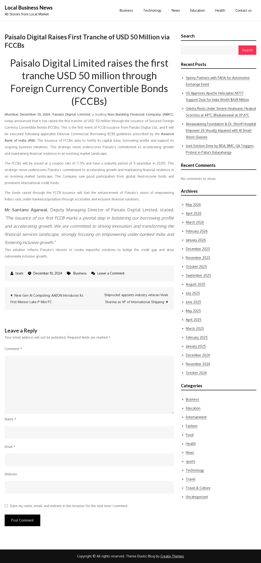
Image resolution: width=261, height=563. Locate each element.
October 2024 (196, 373)
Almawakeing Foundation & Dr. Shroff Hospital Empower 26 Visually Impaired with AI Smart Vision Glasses (221, 130)
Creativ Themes (172, 556)
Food (189, 435)
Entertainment (196, 417)
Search (188, 35)
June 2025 (193, 302)
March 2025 (195, 328)
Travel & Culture (198, 488)
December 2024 (198, 355)
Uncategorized (197, 497)
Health (220, 10)
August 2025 (195, 284)
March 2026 (195, 222)
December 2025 (198, 249)
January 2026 (196, 240)
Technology (152, 10)
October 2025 (196, 266)
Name (10, 419)
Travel (190, 479)
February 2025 (197, 337)
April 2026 (193, 213)
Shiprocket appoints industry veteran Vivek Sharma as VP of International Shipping (136, 298)
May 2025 (193, 311)
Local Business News (29, 7)
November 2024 (198, 364)
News (176, 10)
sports (190, 461)
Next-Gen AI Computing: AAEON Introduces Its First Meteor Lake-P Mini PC (46, 298)
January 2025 (196, 346)
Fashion (191, 426)
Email (10, 447)
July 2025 (193, 293)
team (19, 273)
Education (197, 10)
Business (126, 10)
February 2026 (197, 231)
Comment (13, 349)
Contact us (243, 10)
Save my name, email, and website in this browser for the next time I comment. (69, 506)
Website (11, 474)
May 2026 (193, 204)
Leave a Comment (111, 273)
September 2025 (198, 275)
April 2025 (193, 320)
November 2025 (198, 258)
